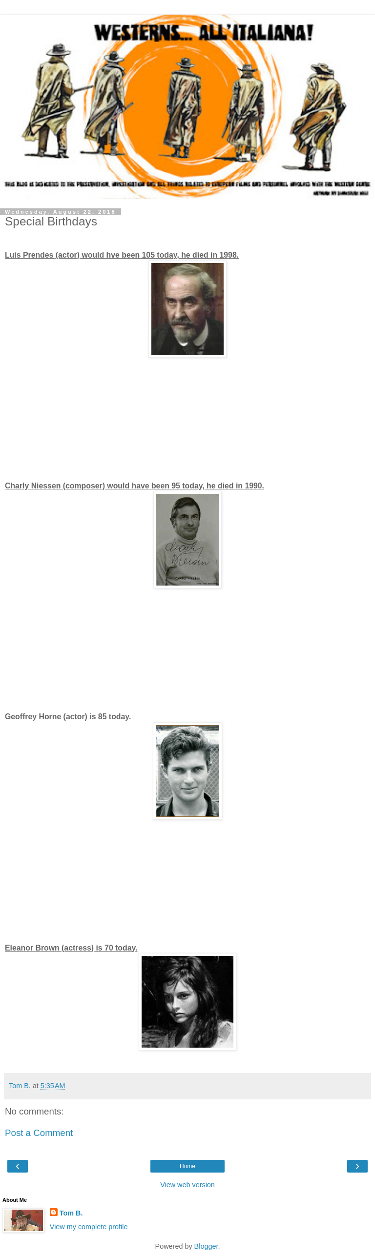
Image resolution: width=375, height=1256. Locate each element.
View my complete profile (89, 1227)
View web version (187, 1185)
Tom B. (71, 1213)
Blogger (206, 1246)
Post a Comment (39, 1133)
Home (187, 1166)
